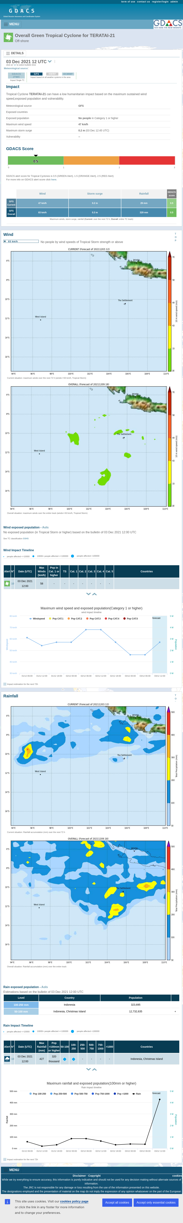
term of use (128, 1)
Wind (42, 193)
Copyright (94, 1175)
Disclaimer (79, 1175)
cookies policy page (74, 1201)
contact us (143, 1)
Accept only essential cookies (156, 1202)
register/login (160, 1)
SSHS (26, 538)
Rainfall (144, 193)
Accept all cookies (117, 1202)
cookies (177, 1175)
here (53, 179)
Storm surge (94, 193)
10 (12, 583)
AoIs (45, 527)
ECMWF (68, 74)
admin (174, 1)
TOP (175, 237)
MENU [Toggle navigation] (11, 24)
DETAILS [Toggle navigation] (15, 53)
